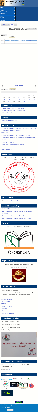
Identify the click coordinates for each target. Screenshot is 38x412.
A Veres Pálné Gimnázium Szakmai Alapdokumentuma (15, 135)
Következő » (33, 28)
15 (19, 97)
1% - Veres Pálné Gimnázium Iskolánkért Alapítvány (15, 215)
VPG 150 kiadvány (6, 304)
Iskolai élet (7, 9)
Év (15, 24)
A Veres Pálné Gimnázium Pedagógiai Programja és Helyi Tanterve (19, 128)
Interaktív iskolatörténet (7, 313)
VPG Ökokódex (5, 133)
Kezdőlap (7, 7)
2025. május (19, 85)
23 (24, 99)
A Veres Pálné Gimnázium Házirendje (11, 130)
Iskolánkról (7, 14)
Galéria (7, 16)
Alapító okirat (4, 213)
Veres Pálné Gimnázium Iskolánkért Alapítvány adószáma (16, 211)
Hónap (3, 24)
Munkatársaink (7, 13)
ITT (9, 369)
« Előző (29, 28)
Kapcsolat (2, 17)
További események (6, 306)
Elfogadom (4, 410)
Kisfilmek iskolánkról (6, 113)
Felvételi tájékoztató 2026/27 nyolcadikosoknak (13, 108)
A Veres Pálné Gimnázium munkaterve (11, 147)
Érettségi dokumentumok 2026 (9, 120)
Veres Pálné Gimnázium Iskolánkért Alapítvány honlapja (16, 218)
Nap (12, 24)
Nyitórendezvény (5, 301)
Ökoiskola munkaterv (6, 149)
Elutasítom (10, 410)
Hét (8, 24)
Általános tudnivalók (6, 299)
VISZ (7, 19)
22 (19, 99)
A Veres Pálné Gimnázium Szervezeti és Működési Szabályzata (18, 137)
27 (9, 101)
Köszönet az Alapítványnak (8, 208)
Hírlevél (3, 311)
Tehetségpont (7, 20)
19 (4, 99)
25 (34, 99)
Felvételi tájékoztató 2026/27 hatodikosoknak (13, 110)
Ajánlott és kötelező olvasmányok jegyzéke (12, 144)
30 (24, 101)
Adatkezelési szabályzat (7, 142)
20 (9, 99)
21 (14, 99)
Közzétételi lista (5, 140)
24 (29, 99)
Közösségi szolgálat (7, 11)
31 (29, 101)
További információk (5, 407)
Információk (7, 10)
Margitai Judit (14, 200)
